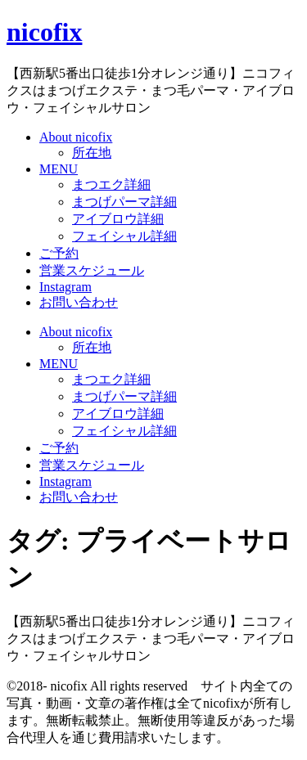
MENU (58, 169)
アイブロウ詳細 (118, 219)
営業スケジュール (91, 270)
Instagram (65, 287)
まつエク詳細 (111, 184)
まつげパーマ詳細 (124, 202)
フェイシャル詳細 (124, 236)
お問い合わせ (78, 302)
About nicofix (75, 137)
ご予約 (59, 253)
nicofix (44, 32)
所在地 (91, 153)
